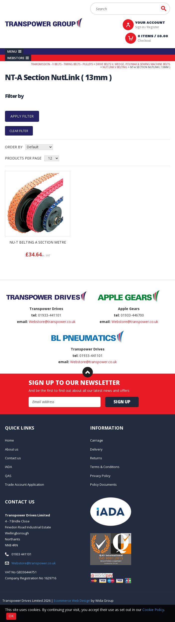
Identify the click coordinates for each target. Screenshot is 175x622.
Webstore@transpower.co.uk (52, 321)
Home (9, 440)
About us (11, 449)
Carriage (96, 440)
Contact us (13, 458)
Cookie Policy (153, 609)
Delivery (96, 449)
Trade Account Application (24, 484)
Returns (96, 458)
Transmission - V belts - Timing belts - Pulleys (62, 64)
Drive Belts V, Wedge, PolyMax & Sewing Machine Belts (133, 64)
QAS (8, 475)
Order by (13, 147)
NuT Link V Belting (115, 67)
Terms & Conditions (104, 467)
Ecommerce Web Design (72, 600)
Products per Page (23, 158)
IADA (8, 467)
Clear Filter (18, 131)
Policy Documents (103, 484)
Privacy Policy (100, 475)
